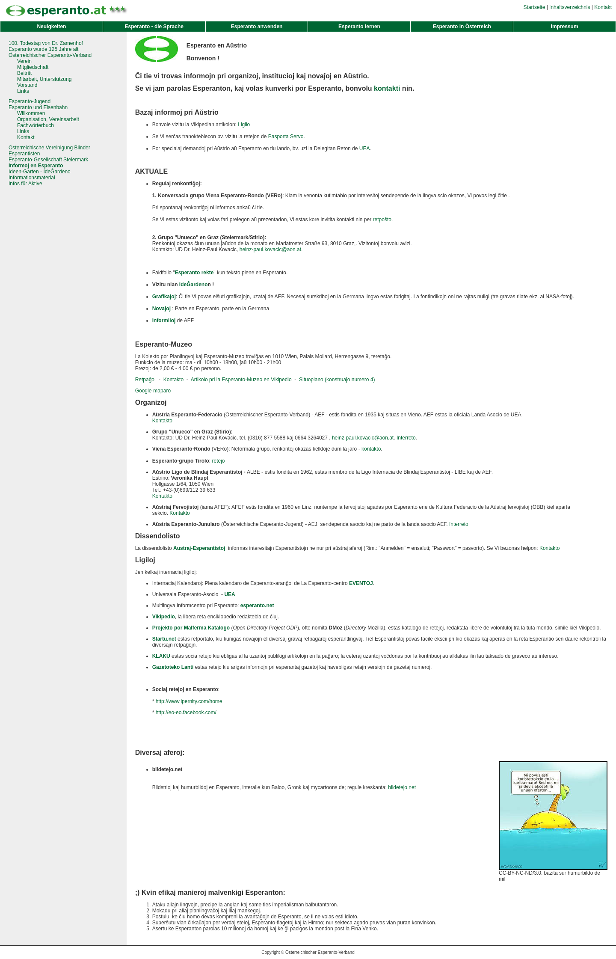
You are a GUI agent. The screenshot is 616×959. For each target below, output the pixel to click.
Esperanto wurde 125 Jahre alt (43, 49)
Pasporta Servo (286, 137)
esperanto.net (257, 606)
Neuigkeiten (51, 27)
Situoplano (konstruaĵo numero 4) (337, 380)
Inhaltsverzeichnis (569, 7)
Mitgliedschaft (32, 67)
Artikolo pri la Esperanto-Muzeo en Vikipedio (241, 380)
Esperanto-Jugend (29, 101)
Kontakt (603, 7)
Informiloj (164, 321)
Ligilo (244, 125)
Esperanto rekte (194, 273)
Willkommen (31, 113)
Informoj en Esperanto (36, 166)
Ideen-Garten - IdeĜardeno (40, 172)
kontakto (371, 449)
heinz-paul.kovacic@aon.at (270, 249)
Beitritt (24, 73)
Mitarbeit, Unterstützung (44, 79)
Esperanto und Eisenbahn (38, 107)
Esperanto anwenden (257, 27)
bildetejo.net (402, 787)
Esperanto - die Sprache (154, 27)
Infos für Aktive (25, 184)
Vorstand (27, 85)
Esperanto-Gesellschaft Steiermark (48, 160)
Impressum (564, 27)
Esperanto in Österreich (462, 27)
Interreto (406, 438)
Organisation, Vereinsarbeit (48, 119)
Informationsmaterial (32, 178)
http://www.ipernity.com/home (189, 701)
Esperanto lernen (359, 27)
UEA (364, 148)
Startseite (534, 7)
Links (23, 91)
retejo (218, 461)
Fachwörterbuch (35, 125)
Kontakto (173, 380)
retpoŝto (382, 220)
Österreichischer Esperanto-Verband (50, 55)
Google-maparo (153, 391)
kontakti (387, 88)
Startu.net (164, 639)
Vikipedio (163, 617)
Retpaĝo (144, 380)
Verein (24, 61)
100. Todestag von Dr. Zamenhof (46, 43)
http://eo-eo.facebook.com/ (186, 713)
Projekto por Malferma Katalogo (191, 628)
